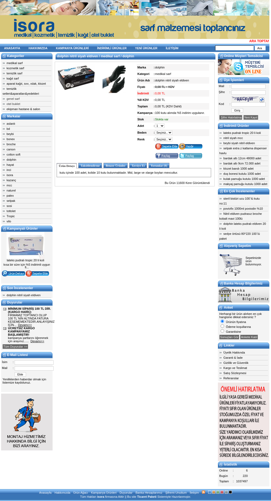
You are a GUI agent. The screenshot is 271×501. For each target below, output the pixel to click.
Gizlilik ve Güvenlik (235, 362)
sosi (9, 205)
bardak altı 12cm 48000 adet (242, 158)
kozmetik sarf (15, 68)
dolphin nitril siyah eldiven (23, 295)
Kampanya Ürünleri (104, 492)
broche (11, 144)
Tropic (11, 216)
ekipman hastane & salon (23, 109)
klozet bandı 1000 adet (238, 168)
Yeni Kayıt (250, 117)
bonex (11, 139)
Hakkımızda (62, 492)
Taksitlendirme (90, 165)
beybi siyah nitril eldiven (239, 143)
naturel (11, 190)
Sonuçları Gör (229, 337)
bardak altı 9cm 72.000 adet (241, 163)
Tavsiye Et (138, 165)
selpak (11, 200)
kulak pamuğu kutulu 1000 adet (244, 178)
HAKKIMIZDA (38, 48)
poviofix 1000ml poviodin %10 (243, 208)
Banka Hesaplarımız (149, 492)
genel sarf (13, 98)
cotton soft (13, 154)
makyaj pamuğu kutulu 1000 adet (245, 184)
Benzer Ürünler (115, 165)
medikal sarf (14, 63)
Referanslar (231, 378)
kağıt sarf (13, 78)
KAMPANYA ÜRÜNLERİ (72, 48)
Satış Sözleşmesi (234, 373)
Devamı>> (25, 325)
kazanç (11, 180)
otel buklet (13, 104)
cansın (11, 149)
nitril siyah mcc (233, 138)
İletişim (194, 492)
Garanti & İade (233, 357)
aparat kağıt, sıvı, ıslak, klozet (26, 83)
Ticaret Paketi (146, 496)
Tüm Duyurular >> (15, 346)
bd (8, 128)
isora (10, 175)
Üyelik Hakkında (234, 352)
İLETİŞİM (172, 48)
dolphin (11, 159)
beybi (10, 134)
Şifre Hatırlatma (230, 117)
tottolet (11, 211)
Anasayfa (45, 492)
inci (9, 170)
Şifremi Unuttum (176, 492)
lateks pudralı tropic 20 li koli (242, 132)
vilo (9, 221)
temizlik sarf (14, 73)
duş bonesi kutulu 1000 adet (242, 173)
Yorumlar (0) (159, 165)
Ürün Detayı (67, 165)
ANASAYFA (12, 48)
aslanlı (11, 123)
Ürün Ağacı (80, 492)
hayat (10, 164)
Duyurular (126, 492)
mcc (9, 185)
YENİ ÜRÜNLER (146, 48)
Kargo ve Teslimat (235, 368)
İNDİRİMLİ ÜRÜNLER (112, 48)
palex (10, 195)
